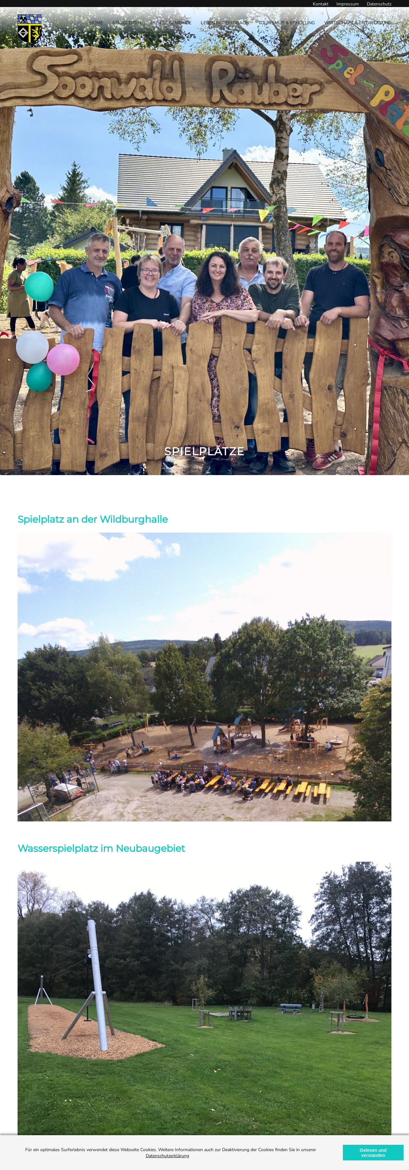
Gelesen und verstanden (373, 1153)
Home (96, 23)
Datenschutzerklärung (167, 1156)
